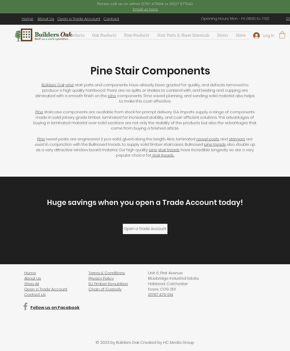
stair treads (169, 149)
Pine (39, 112)
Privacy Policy (101, 278)
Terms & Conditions (106, 273)
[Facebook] (25, 306)
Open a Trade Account (78, 18)
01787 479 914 (160, 294)
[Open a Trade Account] (145, 229)
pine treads (215, 144)
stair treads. (162, 155)
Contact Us (35, 294)
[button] (183, 35)
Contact (111, 18)
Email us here (145, 9)
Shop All (31, 283)
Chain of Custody (105, 289)
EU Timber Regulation (108, 283)
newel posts (207, 139)
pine (70, 85)
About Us (45, 18)
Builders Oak (53, 85)
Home (27, 18)
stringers (237, 139)
